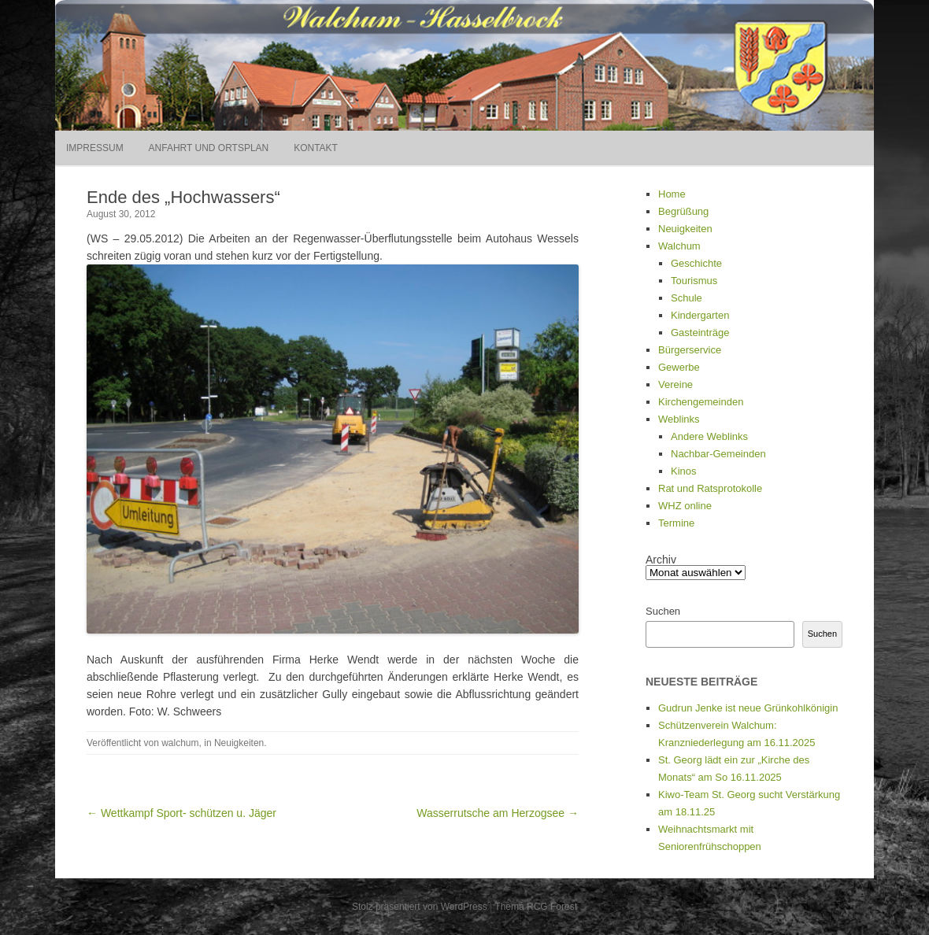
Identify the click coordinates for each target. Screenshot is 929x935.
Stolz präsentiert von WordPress (419, 906)
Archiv (661, 559)
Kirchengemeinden (700, 402)
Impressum (95, 147)
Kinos (684, 471)
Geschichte (696, 263)
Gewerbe (679, 367)
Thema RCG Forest (535, 906)
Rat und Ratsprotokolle (710, 488)
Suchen (663, 611)
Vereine (675, 384)
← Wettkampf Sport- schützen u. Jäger (181, 813)
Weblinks (679, 419)
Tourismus (694, 280)
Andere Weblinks (709, 436)
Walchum (679, 246)
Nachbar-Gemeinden (718, 454)
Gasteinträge (700, 332)
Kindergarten (700, 315)
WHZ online (685, 506)
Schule (686, 298)
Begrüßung (683, 211)
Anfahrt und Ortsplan (209, 147)
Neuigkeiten (239, 742)
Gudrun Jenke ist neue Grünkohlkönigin (748, 708)
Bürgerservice (689, 350)
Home (672, 194)
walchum (179, 742)
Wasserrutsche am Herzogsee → (497, 813)
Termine (676, 523)
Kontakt (316, 147)
